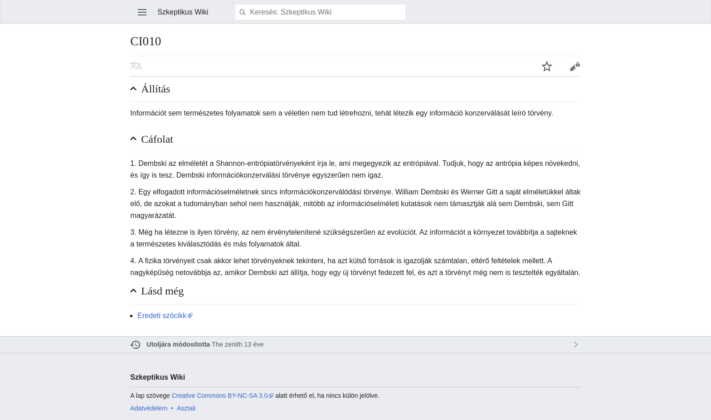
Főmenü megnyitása (142, 12)
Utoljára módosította (178, 344)
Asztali (186, 408)
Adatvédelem (148, 408)
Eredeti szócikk (161, 315)
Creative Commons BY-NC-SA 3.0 (219, 395)
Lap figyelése (547, 66)
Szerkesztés (575, 66)
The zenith (227, 344)
